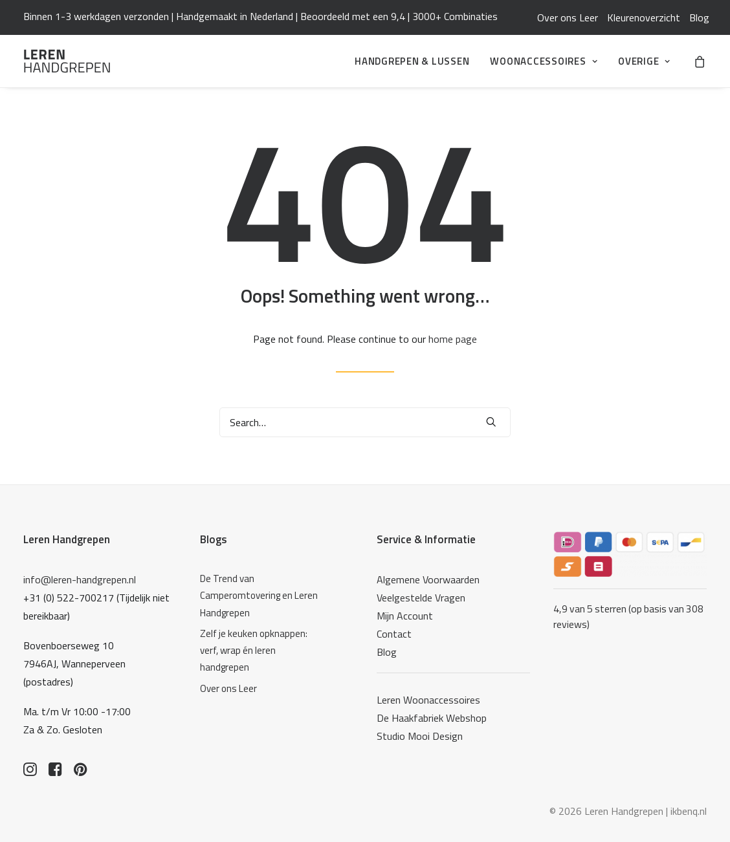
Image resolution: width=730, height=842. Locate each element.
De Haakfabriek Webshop (432, 718)
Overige (644, 61)
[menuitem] (567, 17)
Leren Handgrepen (66, 539)
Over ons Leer (567, 17)
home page (452, 339)
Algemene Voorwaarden (428, 579)
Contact (394, 634)
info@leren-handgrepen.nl (79, 579)
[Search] (365, 422)
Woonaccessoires (543, 61)
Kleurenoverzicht (643, 17)
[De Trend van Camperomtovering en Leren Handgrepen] (261, 595)
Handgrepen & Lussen (412, 61)
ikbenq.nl (688, 811)
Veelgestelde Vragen (421, 597)
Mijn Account (405, 615)
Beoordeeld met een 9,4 (352, 16)
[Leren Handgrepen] (67, 61)
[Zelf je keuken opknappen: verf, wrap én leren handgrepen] (261, 650)
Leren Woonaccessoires (428, 699)
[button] (491, 421)
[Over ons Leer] (261, 688)
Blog (699, 17)
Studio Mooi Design (420, 736)
